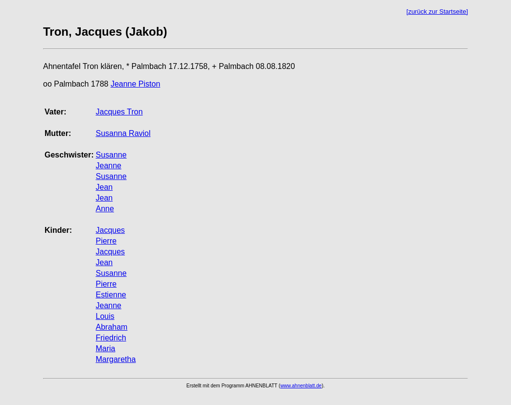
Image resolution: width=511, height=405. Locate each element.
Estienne (110, 295)
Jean (104, 187)
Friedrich (110, 338)
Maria (105, 348)
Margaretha (115, 359)
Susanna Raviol (122, 133)
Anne (104, 208)
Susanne (110, 155)
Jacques (110, 230)
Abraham (111, 327)
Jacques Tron (118, 112)
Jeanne (108, 165)
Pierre (105, 241)
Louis (104, 316)
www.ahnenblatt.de (301, 385)
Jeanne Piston (135, 84)
